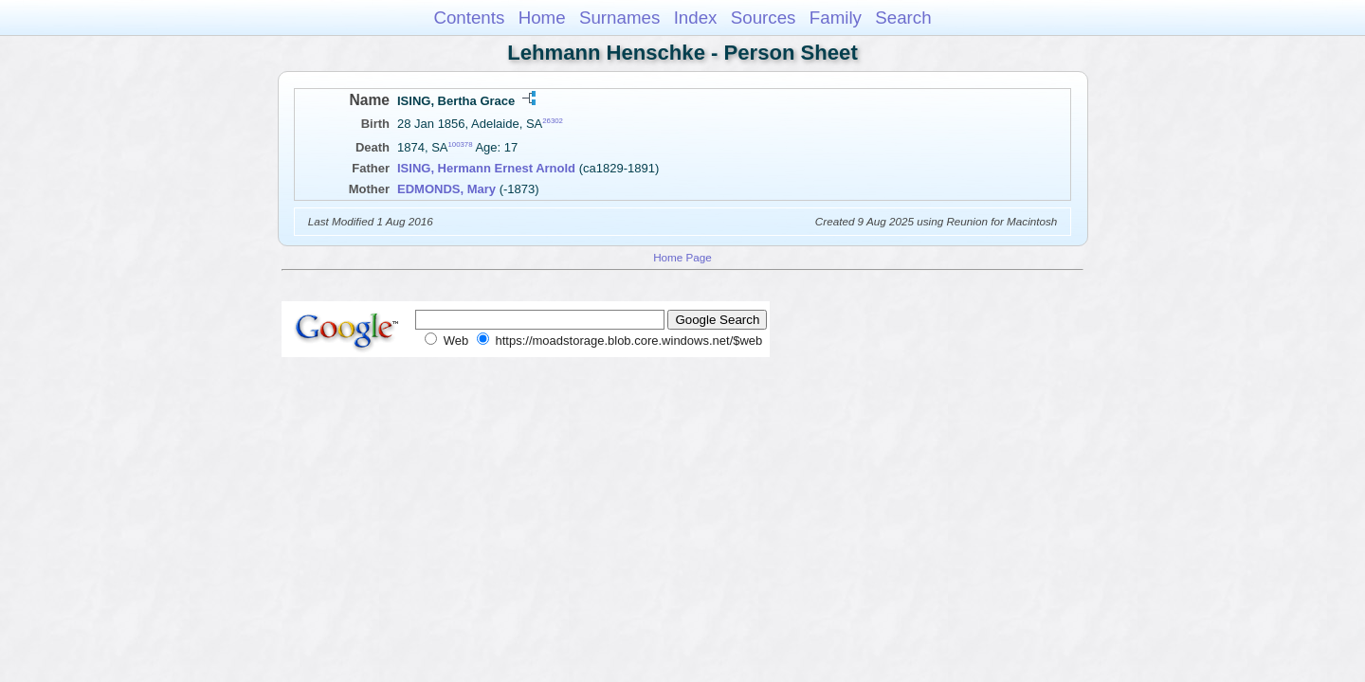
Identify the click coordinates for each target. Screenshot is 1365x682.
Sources (763, 17)
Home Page (682, 257)
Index (696, 17)
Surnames (619, 17)
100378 (460, 144)
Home (542, 17)
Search (903, 17)
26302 (552, 121)
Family (836, 17)
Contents (468, 17)
